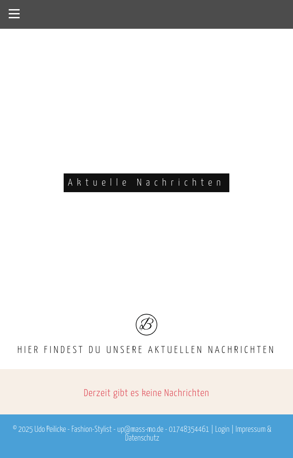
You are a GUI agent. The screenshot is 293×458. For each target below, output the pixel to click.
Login (222, 430)
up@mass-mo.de (140, 430)
